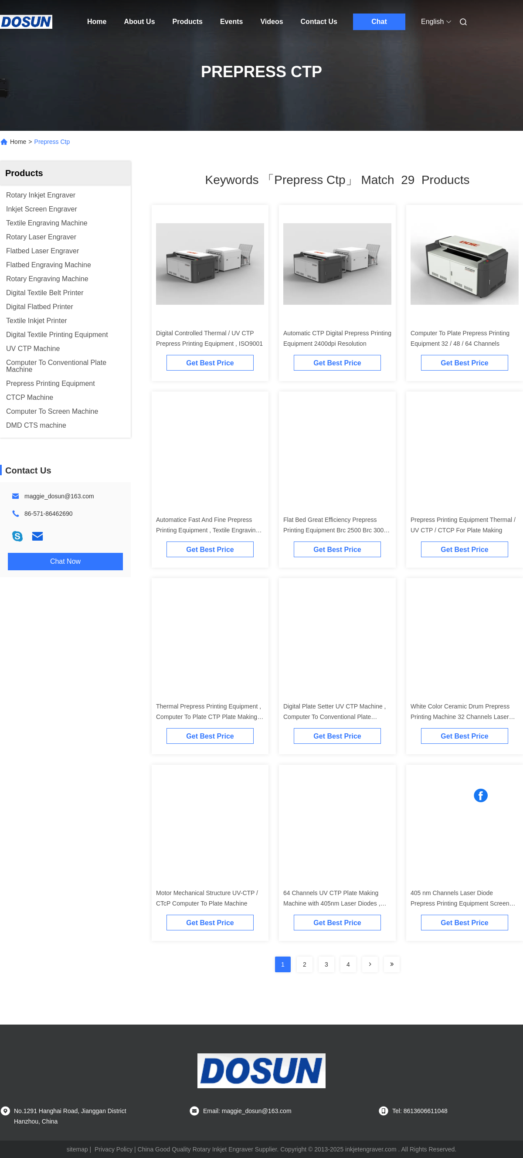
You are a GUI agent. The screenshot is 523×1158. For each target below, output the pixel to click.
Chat (379, 21)
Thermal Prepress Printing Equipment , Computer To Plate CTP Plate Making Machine (208, 717)
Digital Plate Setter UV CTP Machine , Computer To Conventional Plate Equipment (334, 717)
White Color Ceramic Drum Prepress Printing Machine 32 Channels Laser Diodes (460, 717)
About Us (139, 21)
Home (96, 21)
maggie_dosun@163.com (59, 496)
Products (188, 21)
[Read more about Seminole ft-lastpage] (392, 964)
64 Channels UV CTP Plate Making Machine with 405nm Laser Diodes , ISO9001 (331, 903)
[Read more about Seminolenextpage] (370, 964)
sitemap (77, 1149)
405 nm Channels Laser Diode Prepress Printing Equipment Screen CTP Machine (460, 903)
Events (231, 21)
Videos (271, 21)
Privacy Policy (113, 1149)
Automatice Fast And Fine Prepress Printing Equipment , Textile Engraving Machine (207, 530)
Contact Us (319, 21)
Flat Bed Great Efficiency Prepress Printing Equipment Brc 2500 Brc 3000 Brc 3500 (335, 530)
